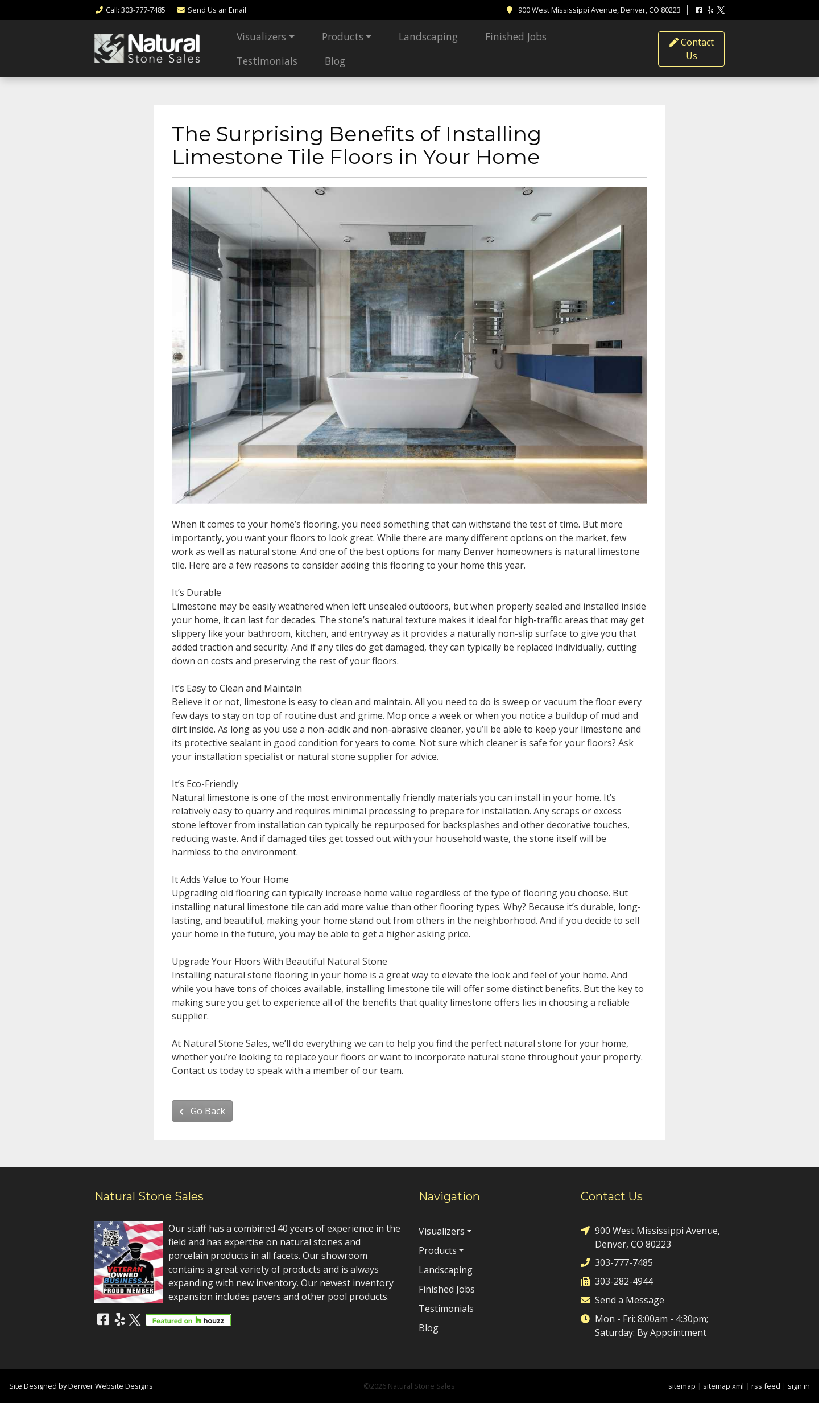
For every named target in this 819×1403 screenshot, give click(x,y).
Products (342, 36)
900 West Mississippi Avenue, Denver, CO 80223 (650, 1237)
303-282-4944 (617, 1281)
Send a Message (622, 1300)
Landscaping (428, 36)
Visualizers (261, 36)
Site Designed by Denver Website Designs (81, 1386)
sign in (799, 1386)
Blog (335, 61)
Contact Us (691, 49)
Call (130, 10)
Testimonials (267, 61)
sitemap (682, 1386)
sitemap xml (723, 1386)
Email (211, 10)
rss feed (765, 1386)
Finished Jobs (516, 36)
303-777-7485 (617, 1263)
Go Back (202, 1111)
